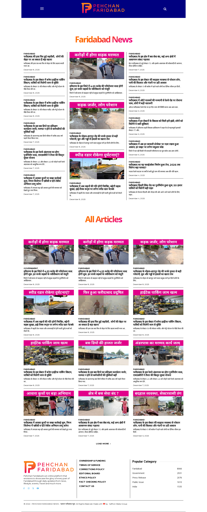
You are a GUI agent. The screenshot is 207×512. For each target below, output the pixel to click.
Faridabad (29, 54)
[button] (165, 9)
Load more (103, 443)
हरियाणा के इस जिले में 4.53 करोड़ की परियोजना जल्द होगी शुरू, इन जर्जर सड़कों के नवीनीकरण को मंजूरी (96, 88)
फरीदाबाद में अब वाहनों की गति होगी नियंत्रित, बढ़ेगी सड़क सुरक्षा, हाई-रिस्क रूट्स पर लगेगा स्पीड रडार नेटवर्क (95, 188)
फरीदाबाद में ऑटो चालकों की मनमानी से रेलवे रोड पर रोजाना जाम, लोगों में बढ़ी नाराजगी (155, 102)
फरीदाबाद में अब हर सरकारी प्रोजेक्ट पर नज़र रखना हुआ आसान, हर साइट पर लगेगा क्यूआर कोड (154, 146)
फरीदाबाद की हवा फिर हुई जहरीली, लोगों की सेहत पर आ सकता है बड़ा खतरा (43, 58)
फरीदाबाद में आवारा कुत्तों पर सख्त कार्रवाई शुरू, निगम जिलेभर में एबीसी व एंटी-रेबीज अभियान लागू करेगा (42, 181)
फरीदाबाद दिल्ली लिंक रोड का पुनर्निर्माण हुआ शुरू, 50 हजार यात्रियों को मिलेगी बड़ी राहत (155, 187)
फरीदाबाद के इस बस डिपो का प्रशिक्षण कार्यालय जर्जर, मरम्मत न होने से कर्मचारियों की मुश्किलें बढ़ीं (44, 129)
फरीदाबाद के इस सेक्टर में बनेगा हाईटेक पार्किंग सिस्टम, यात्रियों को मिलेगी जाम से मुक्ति (44, 81)
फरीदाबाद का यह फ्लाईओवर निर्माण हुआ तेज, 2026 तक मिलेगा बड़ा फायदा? (154, 166)
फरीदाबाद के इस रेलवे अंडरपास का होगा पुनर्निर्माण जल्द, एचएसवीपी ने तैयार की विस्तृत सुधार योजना (44, 155)
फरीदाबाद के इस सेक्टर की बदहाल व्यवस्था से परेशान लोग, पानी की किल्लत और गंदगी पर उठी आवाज (154, 81)
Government (31, 268)
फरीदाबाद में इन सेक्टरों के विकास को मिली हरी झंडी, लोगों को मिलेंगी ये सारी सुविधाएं (156, 122)
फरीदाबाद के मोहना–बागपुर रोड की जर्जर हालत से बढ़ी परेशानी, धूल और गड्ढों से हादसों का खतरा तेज (94, 138)
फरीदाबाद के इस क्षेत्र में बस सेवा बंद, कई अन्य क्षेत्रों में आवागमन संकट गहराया (101, 424)
